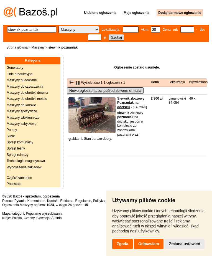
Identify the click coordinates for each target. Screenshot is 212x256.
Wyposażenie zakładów (24, 167)
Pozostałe (14, 184)
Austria (56, 218)
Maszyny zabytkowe (21, 124)
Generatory (15, 68)
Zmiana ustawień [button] (184, 244)
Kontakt (52, 201)
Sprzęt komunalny (20, 142)
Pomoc (7, 201)
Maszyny (37, 47)
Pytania (19, 201)
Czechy (29, 218)
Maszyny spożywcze (22, 111)
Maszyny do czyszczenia (25, 86)
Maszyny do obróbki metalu (27, 99)
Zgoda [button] (122, 244)
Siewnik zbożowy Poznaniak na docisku (130, 103)
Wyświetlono (198, 82)
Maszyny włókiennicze (23, 118)
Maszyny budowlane (22, 80)
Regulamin (83, 201)
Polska (17, 218)
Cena (155, 82)
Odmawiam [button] (148, 244)
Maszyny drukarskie (21, 105)
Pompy (12, 130)
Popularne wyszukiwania (44, 214)
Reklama (66, 201)
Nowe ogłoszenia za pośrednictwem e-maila (105, 90)
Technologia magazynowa (26, 161)
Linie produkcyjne (19, 74)
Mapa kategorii (13, 214)
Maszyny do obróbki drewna (27, 93)
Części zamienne (19, 178)
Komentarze (36, 201)
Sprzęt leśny (16, 148)
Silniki (11, 136)
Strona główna (17, 47)
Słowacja (43, 218)
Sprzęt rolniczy (18, 155)
